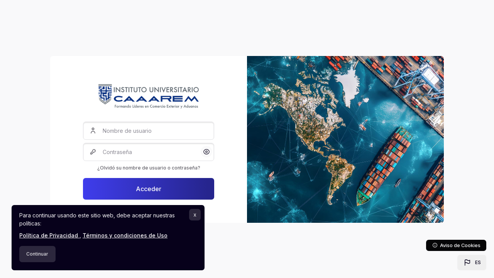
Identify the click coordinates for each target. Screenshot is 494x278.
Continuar (37, 254)
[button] (471, 262)
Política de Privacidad (49, 235)
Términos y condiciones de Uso (125, 235)
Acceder (148, 189)
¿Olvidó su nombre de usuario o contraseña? (148, 168)
